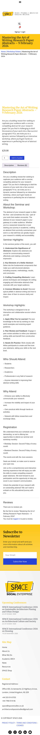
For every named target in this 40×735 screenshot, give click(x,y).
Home (3, 52)
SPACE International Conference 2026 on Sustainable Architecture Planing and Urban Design (20, 609)
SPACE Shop (7, 670)
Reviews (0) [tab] (22, 165)
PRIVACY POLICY (8, 723)
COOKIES (20, 725)
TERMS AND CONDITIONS (26, 723)
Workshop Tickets (14, 52)
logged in (16, 519)
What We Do (7, 655)
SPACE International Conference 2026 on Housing (20, 630)
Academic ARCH (8, 659)
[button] (20, 2)
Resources (6, 666)
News (4, 663)
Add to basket (17, 158)
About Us (6, 651)
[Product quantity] (5, 158)
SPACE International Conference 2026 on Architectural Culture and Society (20, 620)
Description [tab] (9, 165)
